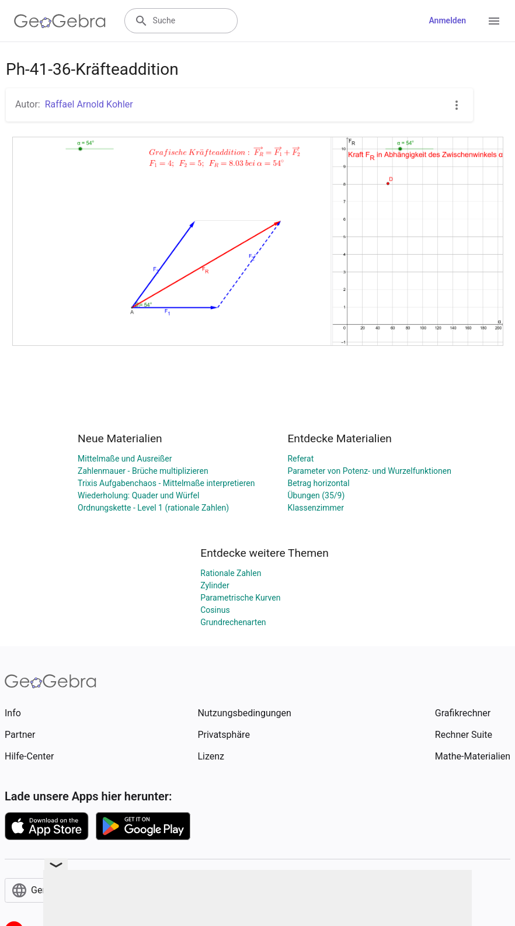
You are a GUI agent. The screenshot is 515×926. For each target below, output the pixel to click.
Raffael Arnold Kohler (89, 104)
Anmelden (447, 20)
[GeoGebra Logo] (60, 21)
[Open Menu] (494, 21)
